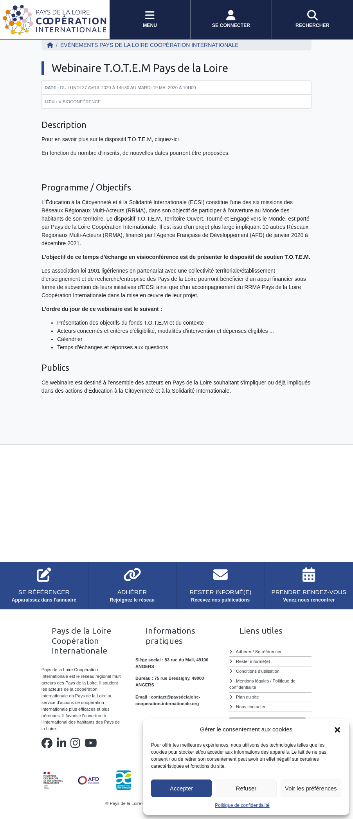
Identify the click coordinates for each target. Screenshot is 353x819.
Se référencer (268, 651)
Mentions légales (252, 681)
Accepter (181, 788)
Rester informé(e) (253, 661)
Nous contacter (250, 706)
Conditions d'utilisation (257, 671)
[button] (337, 729)
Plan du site (247, 697)
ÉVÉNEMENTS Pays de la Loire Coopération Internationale (149, 45)
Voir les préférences (311, 788)
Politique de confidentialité (242, 805)
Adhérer (244, 651)
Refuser (246, 788)
